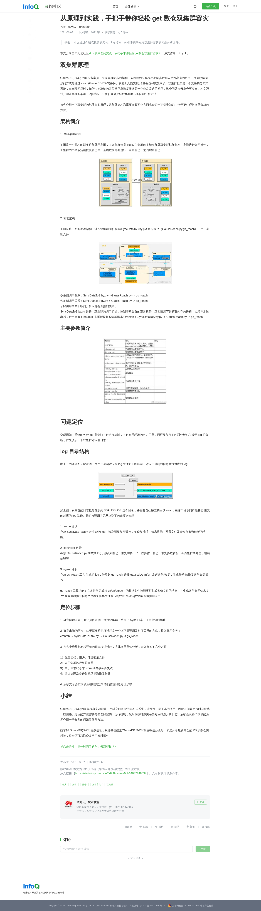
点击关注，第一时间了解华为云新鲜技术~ (89, 746)
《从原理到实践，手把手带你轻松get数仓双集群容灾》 (126, 53)
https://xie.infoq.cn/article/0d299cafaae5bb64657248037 (110, 773)
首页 (115, 6)
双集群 (110, 784)
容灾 (64, 784)
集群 (74, 784)
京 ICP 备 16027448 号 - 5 (152, 905)
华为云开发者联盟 (79, 26)
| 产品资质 (208, 905)
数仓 (84, 784)
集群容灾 (96, 784)
